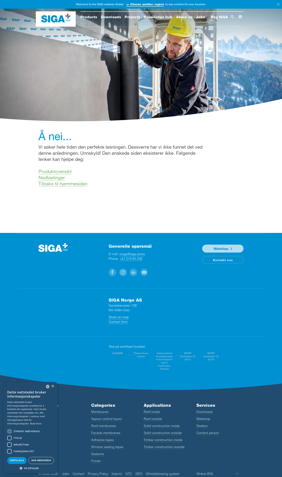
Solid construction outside (163, 433)
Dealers (202, 426)
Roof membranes (103, 426)
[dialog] (31, 427)
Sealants (97, 454)
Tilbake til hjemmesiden (62, 183)
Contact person (207, 433)
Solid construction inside (162, 426)
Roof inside (152, 412)
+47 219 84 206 (131, 258)
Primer (96, 461)
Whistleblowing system (162, 474)
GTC (128, 474)
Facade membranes (105, 433)
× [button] (52, 386)
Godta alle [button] (17, 460)
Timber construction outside (164, 447)
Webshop (220, 248)
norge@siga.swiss (132, 254)
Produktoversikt (55, 171)
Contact (78, 474)
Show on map (119, 317)
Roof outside (153, 419)
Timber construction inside (163, 440)
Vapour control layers (106, 419)
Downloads (204, 412)
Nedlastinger (51, 177)
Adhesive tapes (102, 440)
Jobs (65, 474)
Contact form (118, 322)
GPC (138, 474)
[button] (112, 272)
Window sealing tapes (107, 447)
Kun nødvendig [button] (41, 460)
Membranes (100, 412)
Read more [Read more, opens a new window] (36, 423)
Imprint (117, 474)
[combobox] (47, 386)
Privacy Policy (98, 474)
